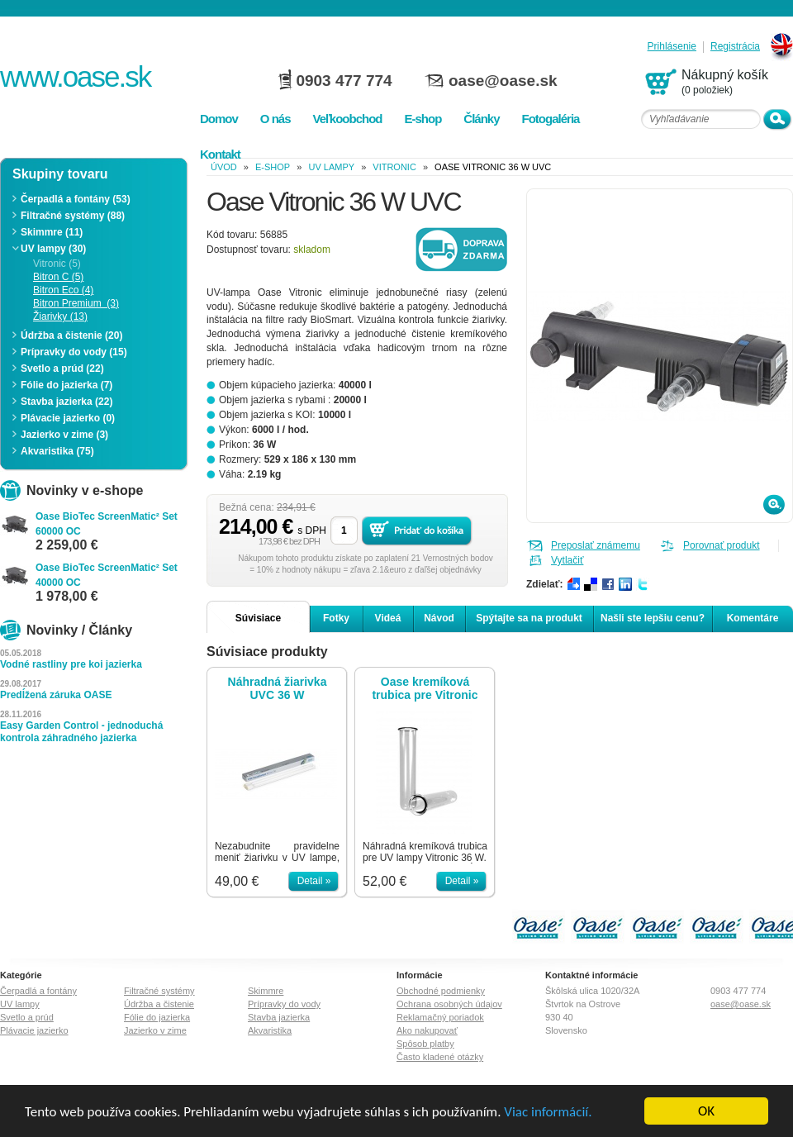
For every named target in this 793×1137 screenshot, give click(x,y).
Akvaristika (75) (57, 451)
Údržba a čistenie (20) (71, 335)
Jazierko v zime (155, 1030)
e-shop (272, 167)
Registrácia (735, 46)
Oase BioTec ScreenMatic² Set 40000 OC (107, 575)
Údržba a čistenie (159, 1004)
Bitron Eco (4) (63, 290)
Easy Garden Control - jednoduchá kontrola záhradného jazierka (81, 732)
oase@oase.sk (503, 80)
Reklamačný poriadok (440, 1017)
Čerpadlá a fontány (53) (76, 199)
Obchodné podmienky (440, 991)
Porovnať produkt (721, 545)
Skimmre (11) (52, 232)
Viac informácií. (547, 1125)
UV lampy (331, 167)
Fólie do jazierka (157, 1017)
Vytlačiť (567, 560)
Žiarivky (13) (60, 316)
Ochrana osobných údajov (449, 1004)
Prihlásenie (672, 46)
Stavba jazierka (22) (66, 401)
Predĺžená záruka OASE (56, 695)
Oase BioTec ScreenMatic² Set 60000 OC (107, 524)
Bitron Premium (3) (76, 303)
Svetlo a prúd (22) (62, 368)
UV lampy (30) (53, 249)
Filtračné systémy (159, 991)
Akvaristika (270, 1030)
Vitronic (394, 167)
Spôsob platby (425, 1044)
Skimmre (265, 991)
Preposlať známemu (595, 545)
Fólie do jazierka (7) (66, 385)
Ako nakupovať (427, 1030)
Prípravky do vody (284, 1004)
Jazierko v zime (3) (64, 434)
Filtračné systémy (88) (73, 215)
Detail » (314, 881)
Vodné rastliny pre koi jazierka (71, 664)
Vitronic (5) (57, 263)
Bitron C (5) (58, 277)
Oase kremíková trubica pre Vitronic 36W (424, 688)
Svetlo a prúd (27, 1017)
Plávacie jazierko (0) (68, 418)
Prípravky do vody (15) (74, 352)
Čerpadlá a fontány (38, 991)
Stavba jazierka (279, 1017)
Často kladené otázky (439, 1057)
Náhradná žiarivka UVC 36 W (277, 688)
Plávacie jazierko (34, 1030)
